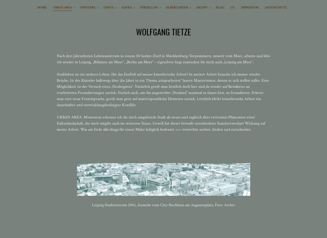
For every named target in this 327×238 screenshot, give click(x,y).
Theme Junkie (110, 230)
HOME (42, 7)
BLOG (220, 7)
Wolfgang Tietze (67, 230)
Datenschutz (276, 7)
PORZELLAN (149, 7)
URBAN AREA (62, 7)
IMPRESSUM (249, 7)
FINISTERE (87, 7)
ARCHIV (202, 7)
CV (232, 7)
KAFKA (127, 7)
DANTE (109, 7)
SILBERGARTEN (177, 7)
